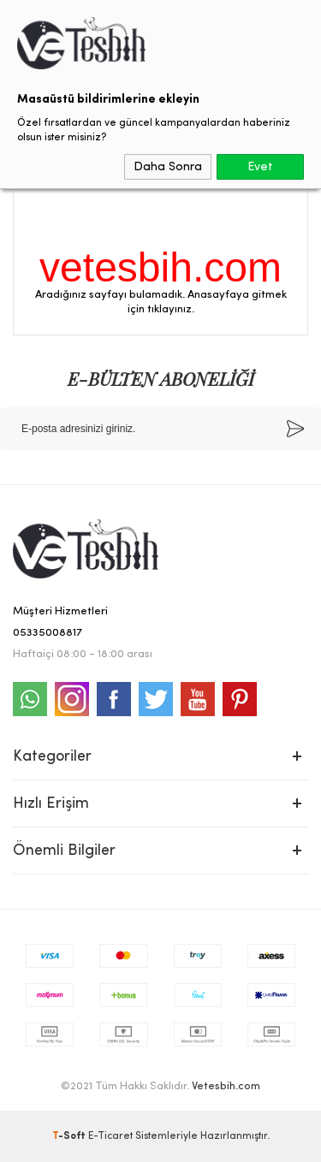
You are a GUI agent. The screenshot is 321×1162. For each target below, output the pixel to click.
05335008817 (47, 632)
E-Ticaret (110, 1136)
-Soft (70, 1136)
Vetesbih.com (226, 1086)
